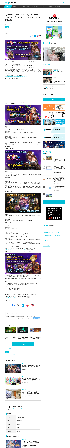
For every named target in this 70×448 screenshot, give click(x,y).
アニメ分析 (57, 6)
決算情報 (42, 6)
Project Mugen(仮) (57, 235)
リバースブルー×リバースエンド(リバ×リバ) (51, 237)
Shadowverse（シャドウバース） (11, 29)
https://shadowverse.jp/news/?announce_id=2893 (16, 297)
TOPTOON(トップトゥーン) (48, 232)
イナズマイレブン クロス (48, 230)
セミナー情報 (35, 6)
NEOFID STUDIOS (47, 245)
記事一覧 (8, 6)
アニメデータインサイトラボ (58, 230)
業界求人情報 (26, 6)
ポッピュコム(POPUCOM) (48, 235)
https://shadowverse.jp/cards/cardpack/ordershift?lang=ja (16, 76)
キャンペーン (8, 11)
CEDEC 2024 (57, 232)
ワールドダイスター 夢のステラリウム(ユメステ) (51, 242)
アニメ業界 (49, 6)
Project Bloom (46, 240)
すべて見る (23, 344)
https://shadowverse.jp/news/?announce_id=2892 (16, 249)
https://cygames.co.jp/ (17, 408)
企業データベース (17, 6)
